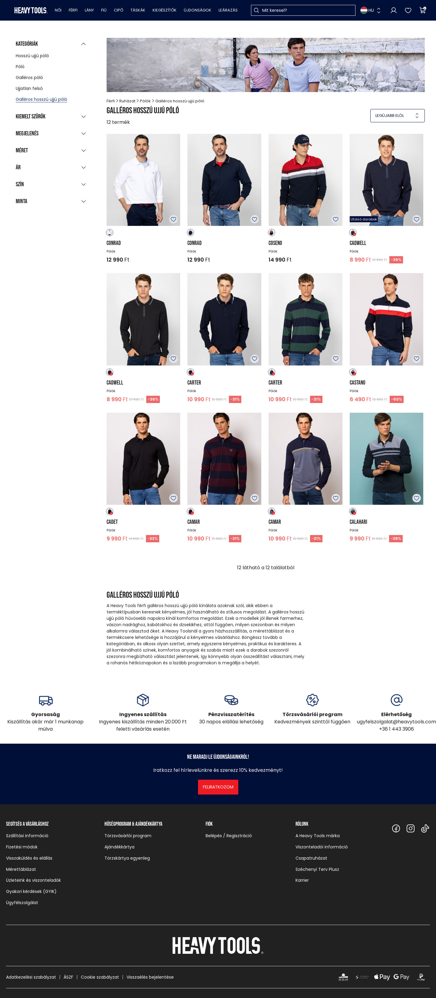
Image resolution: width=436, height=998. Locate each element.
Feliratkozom (218, 787)
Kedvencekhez (173, 219)
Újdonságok (197, 10)
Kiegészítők (165, 10)
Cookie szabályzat (100, 977)
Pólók (145, 101)
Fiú (104, 10)
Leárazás (228, 10)
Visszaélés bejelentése (150, 977)
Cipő (118, 10)
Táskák (137, 10)
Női (58, 10)
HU (367, 10)
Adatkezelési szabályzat (31, 977)
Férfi (73, 10)
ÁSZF (68, 977)
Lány (89, 10)
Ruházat (127, 101)
